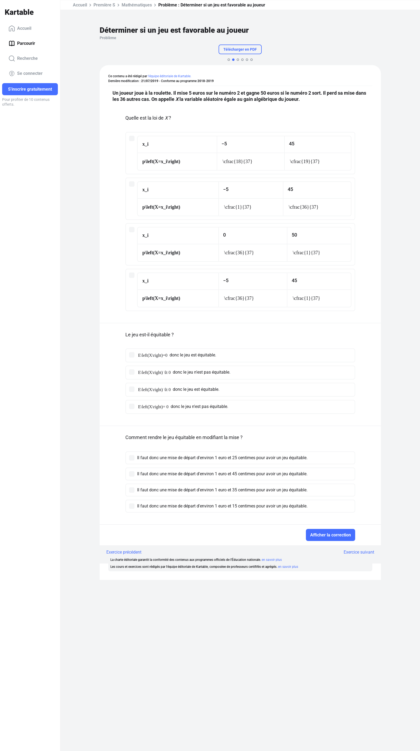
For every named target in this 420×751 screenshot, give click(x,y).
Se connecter (26, 73)
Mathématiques (137, 5)
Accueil (20, 28)
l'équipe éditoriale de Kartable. (169, 76)
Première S (104, 5)
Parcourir (22, 43)
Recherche (23, 58)
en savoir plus (272, 560)
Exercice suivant (359, 552)
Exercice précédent (123, 552)
